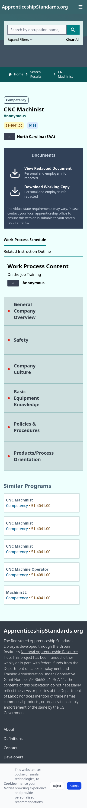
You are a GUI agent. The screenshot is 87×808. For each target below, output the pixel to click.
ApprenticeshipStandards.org (43, 630)
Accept (74, 786)
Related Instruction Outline (27, 251)
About (9, 729)
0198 (32, 125)
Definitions (13, 738)
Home (15, 74)
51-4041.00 (14, 125)
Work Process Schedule (25, 239)
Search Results (35, 74)
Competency (16, 100)
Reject (57, 786)
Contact (10, 747)
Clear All (73, 39)
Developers (13, 757)
